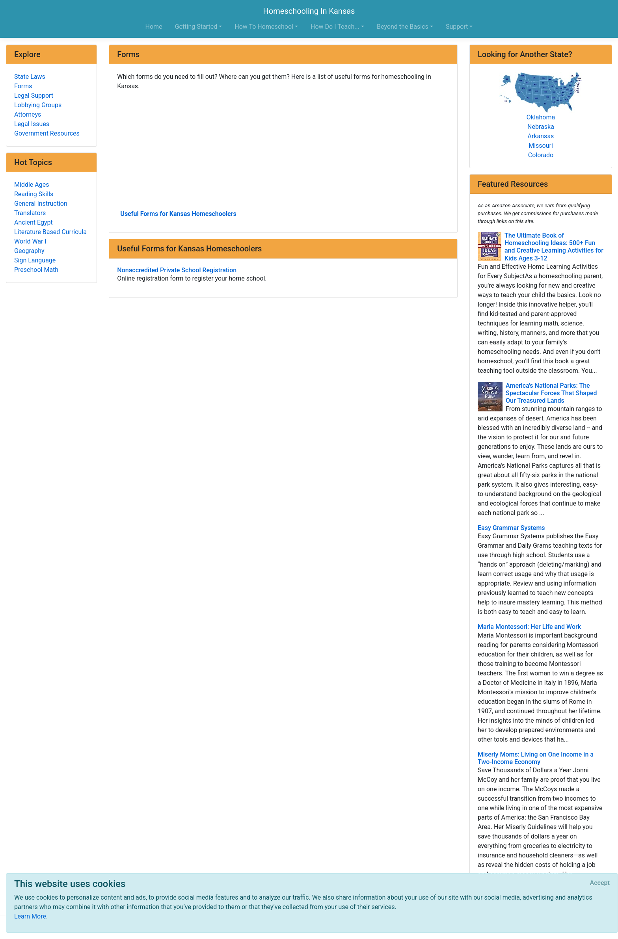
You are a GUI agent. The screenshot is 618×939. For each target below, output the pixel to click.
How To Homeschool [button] (264, 26)
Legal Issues (31, 124)
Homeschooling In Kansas (309, 11)
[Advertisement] (283, 149)
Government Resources (47, 133)
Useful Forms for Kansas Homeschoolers (178, 214)
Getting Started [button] (196, 26)
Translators (30, 213)
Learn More (30, 916)
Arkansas (541, 136)
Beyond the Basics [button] (402, 26)
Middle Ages (31, 184)
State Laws (29, 76)
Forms (23, 86)
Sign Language (35, 260)
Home (153, 26)
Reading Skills (33, 194)
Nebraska (540, 126)
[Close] (600, 883)
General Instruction (40, 203)
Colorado (541, 155)
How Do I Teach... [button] (335, 26)
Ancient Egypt (33, 222)
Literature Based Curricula (50, 232)
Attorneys (27, 114)
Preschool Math (36, 269)
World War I (30, 241)
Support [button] (457, 26)
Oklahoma (541, 117)
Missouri (541, 145)
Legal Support (33, 95)
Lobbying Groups (37, 105)
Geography (29, 251)
